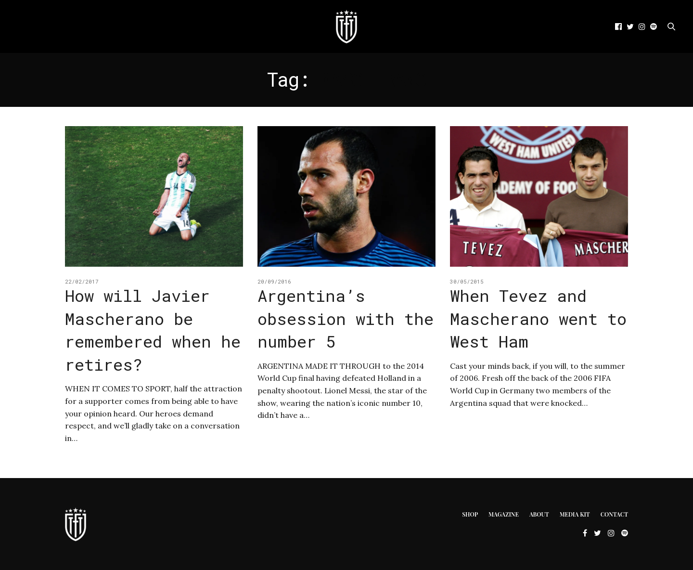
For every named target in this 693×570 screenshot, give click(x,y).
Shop (470, 514)
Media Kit (575, 514)
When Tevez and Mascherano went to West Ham (538, 318)
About (539, 514)
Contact (614, 514)
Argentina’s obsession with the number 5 (345, 318)
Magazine (503, 514)
